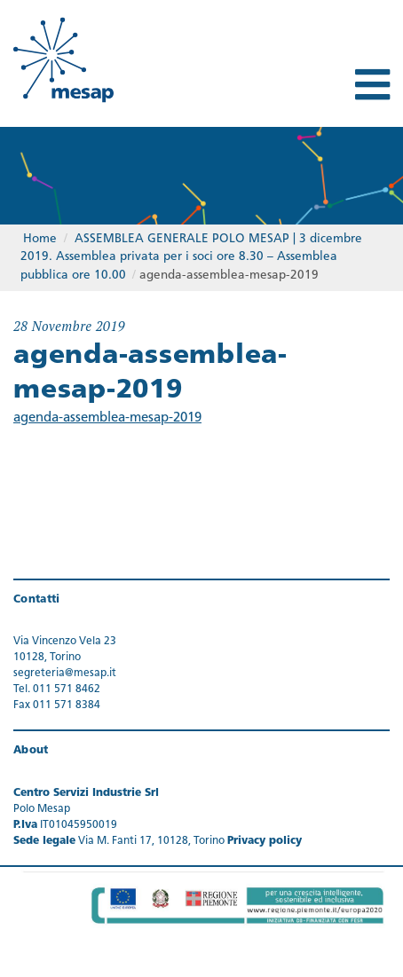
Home (40, 239)
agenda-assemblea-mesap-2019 (107, 418)
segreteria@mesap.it (64, 673)
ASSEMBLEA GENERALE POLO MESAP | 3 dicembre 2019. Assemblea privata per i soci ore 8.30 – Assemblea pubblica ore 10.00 (191, 257)
